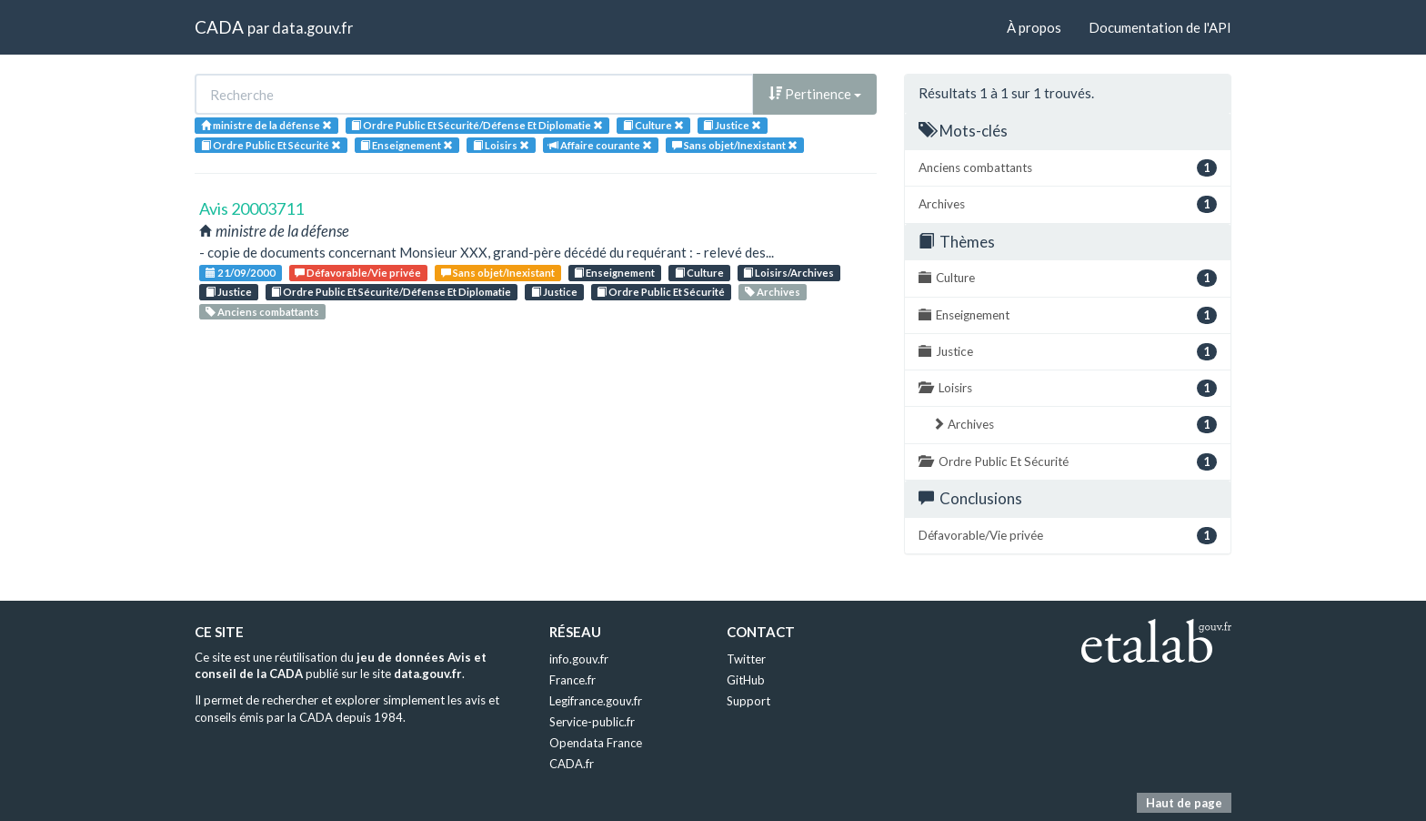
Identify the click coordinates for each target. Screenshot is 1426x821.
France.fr (572, 680)
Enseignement (614, 273)
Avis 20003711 (251, 208)
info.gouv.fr (578, 659)
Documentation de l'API (1160, 27)
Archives (772, 292)
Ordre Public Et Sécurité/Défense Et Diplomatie (391, 292)
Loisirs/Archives (788, 273)
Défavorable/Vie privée (358, 273)
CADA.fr (571, 763)
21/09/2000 (241, 273)
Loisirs (1068, 388)
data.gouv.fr (312, 27)
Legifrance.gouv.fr (595, 701)
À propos (1034, 27)
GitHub (746, 680)
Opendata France (595, 742)
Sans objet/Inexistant (498, 273)
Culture (699, 273)
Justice (229, 292)
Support (748, 701)
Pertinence (814, 94)
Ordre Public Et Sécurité (661, 292)
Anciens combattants (262, 312)
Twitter (746, 659)
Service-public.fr (592, 722)
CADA (219, 26)
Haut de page (1184, 803)
